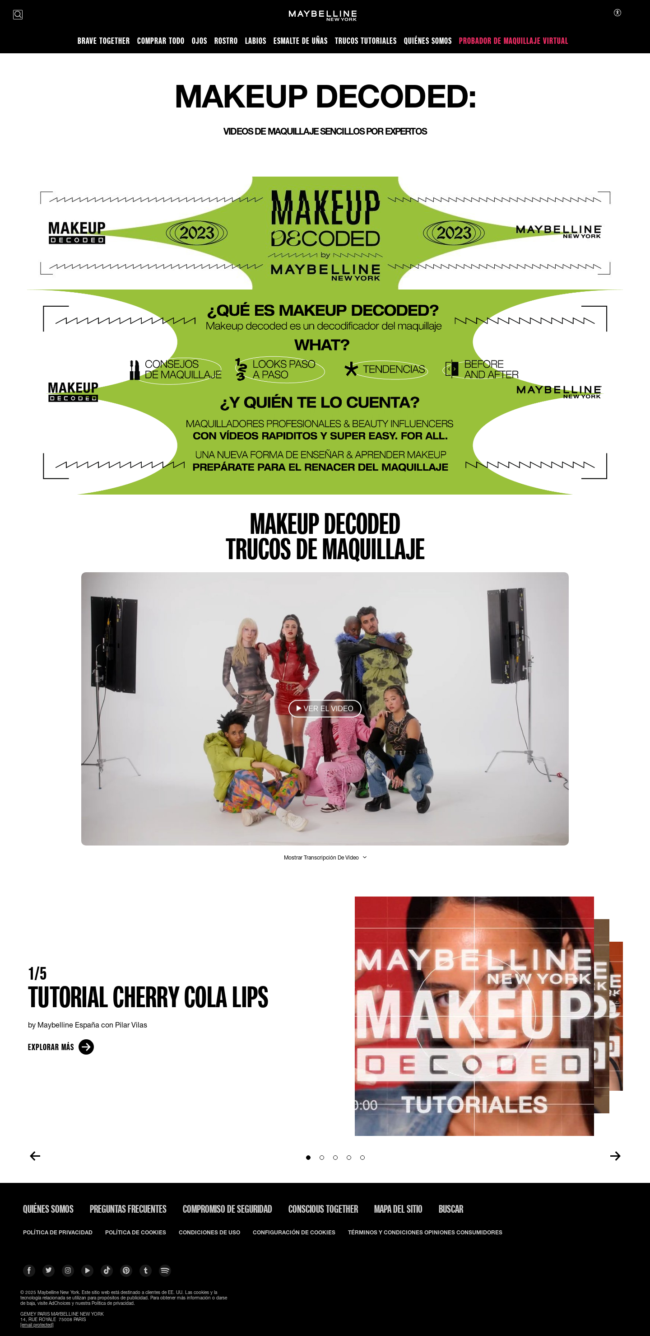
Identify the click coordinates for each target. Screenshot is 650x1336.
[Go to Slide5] (362, 1157)
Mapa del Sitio (398, 1208)
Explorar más (61, 1047)
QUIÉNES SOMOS (48, 1208)
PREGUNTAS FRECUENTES (128, 1208)
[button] (325, 709)
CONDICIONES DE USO (209, 1232)
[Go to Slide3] (335, 1157)
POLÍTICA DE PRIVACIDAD (58, 1232)
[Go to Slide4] (349, 1157)
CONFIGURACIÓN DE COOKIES (294, 1232)
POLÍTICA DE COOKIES (135, 1232)
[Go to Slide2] (322, 1157)
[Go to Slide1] (308, 1157)
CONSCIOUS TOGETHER (323, 1208)
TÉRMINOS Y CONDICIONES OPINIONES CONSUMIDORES (425, 1232)
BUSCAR (451, 1208)
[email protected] (37, 1324)
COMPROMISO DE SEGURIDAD (227, 1208)
